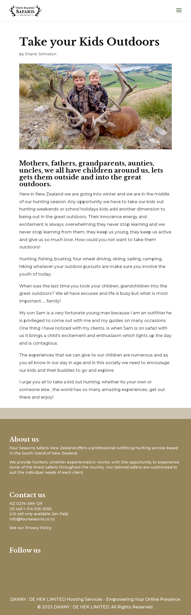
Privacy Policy (38, 527)
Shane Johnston (40, 54)
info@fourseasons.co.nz (32, 519)
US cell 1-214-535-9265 (30, 508)
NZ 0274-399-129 (25, 503)
